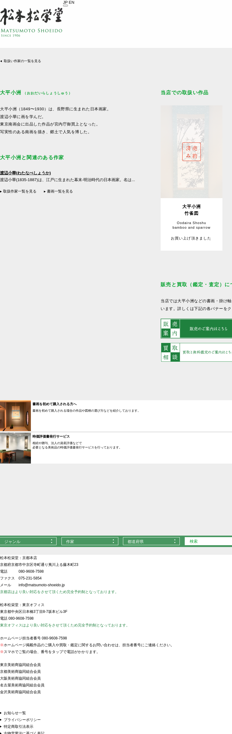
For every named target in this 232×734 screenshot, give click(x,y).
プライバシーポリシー (22, 720)
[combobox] (89, 541)
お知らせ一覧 (15, 713)
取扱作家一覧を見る (19, 191)
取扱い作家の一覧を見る (22, 61)
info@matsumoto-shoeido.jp (42, 585)
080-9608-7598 (31, 571)
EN (71, 2)
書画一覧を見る (60, 191)
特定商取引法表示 (18, 726)
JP (65, 2)
